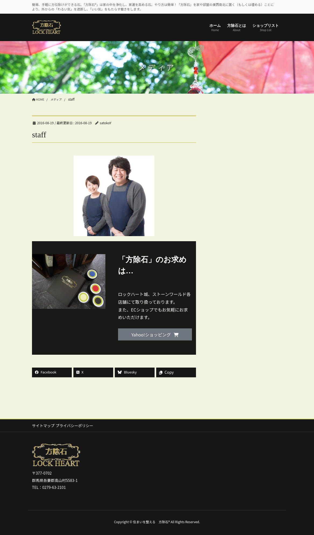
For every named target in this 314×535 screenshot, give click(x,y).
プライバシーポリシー (77, 425)
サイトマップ (43, 425)
